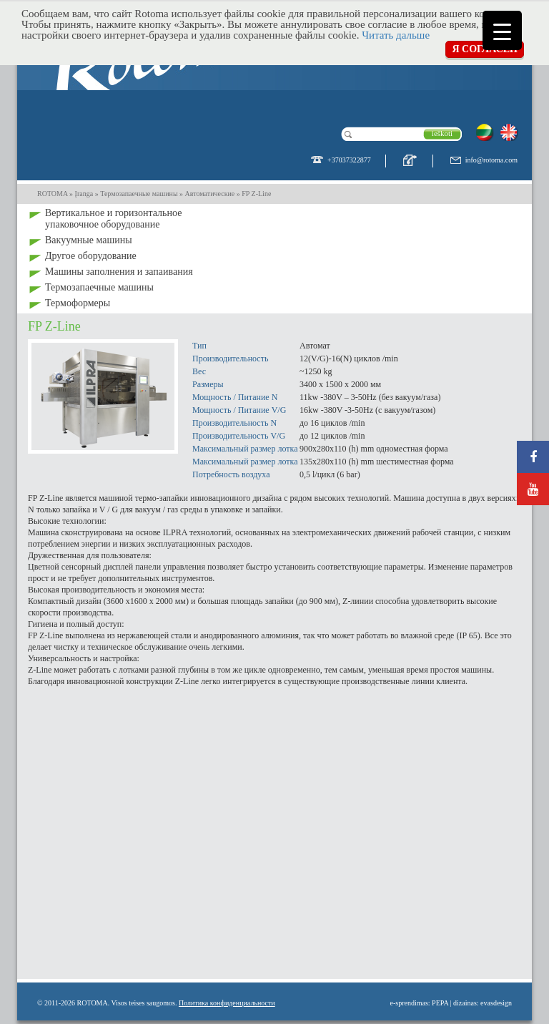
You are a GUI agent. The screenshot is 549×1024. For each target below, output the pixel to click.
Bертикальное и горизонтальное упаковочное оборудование (113, 219)
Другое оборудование (91, 255)
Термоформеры (77, 303)
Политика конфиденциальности (227, 1003)
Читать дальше (396, 35)
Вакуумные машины (88, 240)
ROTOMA (52, 194)
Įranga (84, 194)
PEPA (440, 1003)
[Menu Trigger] (502, 30)
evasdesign (496, 1003)
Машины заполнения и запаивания (119, 271)
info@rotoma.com (491, 160)
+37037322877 (349, 160)
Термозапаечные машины (99, 287)
